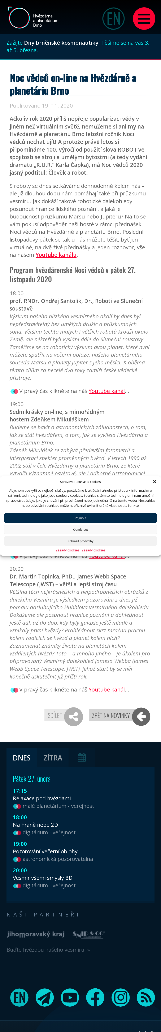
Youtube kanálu (56, 255)
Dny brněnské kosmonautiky (61, 42)
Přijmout (80, 518)
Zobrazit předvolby (80, 541)
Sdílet (55, 715)
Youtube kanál (107, 391)
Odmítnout (80, 529)
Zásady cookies (67, 550)
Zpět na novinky (111, 715)
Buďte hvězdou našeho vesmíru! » (48, 949)
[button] (155, 482)
